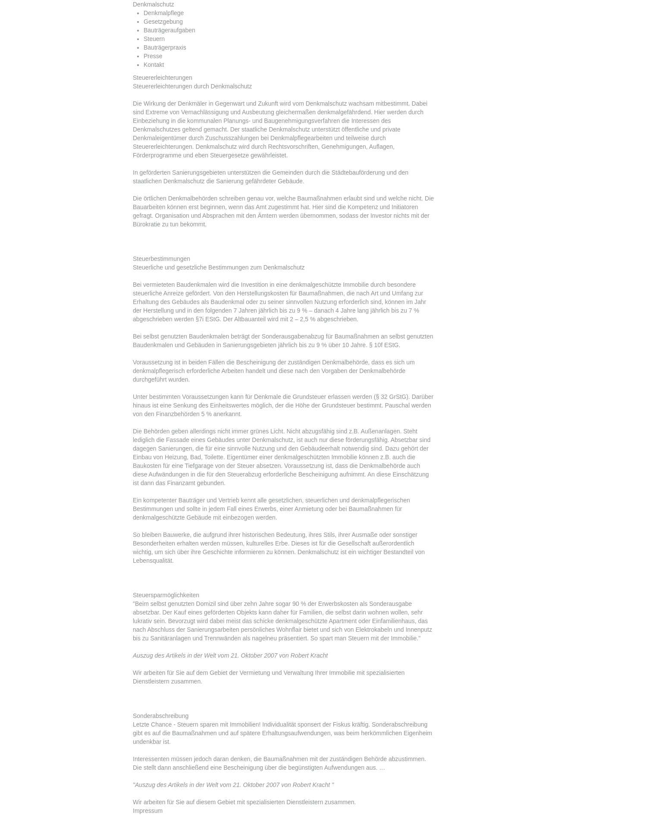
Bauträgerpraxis (165, 47)
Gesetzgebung (163, 21)
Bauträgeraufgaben (169, 30)
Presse (153, 56)
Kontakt (154, 64)
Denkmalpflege (164, 12)
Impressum (148, 810)
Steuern (154, 38)
